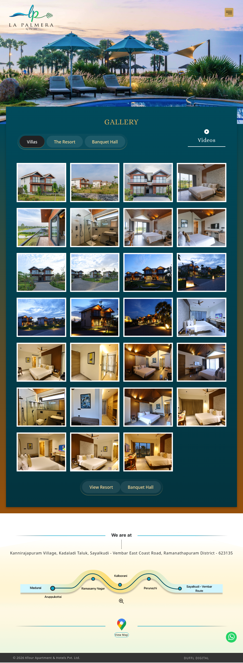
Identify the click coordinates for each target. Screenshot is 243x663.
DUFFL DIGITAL (196, 659)
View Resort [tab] (101, 487)
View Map (121, 635)
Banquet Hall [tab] (107, 142)
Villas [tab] (32, 142)
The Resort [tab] (66, 142)
